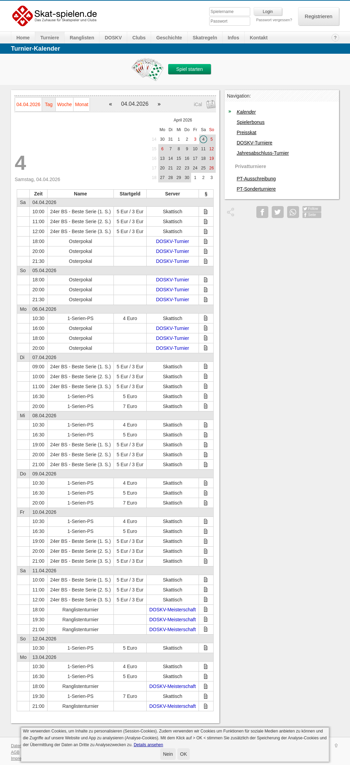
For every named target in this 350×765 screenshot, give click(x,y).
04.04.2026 (28, 104)
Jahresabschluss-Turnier (263, 153)
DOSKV (113, 37)
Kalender (246, 112)
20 (162, 168)
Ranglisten (82, 37)
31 (170, 139)
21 (170, 168)
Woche (64, 104)
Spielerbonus (251, 122)
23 (187, 168)
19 (211, 158)
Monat (81, 104)
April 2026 (183, 120)
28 (170, 177)
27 (162, 177)
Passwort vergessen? (274, 20)
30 (162, 139)
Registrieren (319, 16)
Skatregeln (205, 37)
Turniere (49, 37)
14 (154, 139)
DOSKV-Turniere (254, 142)
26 (211, 168)
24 (195, 168)
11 (203, 148)
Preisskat (246, 132)
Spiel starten (189, 69)
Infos (233, 37)
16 (154, 158)
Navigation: (239, 96)
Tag (49, 104)
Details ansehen (148, 744)
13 (162, 158)
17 (195, 158)
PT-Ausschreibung (256, 178)
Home (23, 37)
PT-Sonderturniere (256, 189)
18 (203, 158)
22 (178, 168)
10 (195, 148)
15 (154, 148)
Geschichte (169, 37)
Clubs (139, 37)
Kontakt (259, 37)
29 (178, 177)
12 (211, 148)
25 (203, 168)
